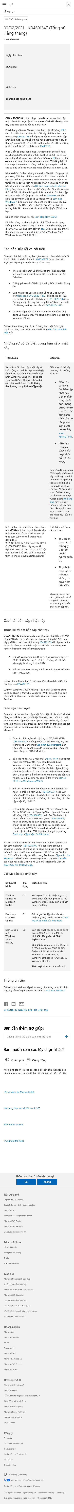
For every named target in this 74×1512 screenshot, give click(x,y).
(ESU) (63, 130)
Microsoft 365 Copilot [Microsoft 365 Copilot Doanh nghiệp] (13, 1364)
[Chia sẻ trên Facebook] (6, 1003)
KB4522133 (23, 136)
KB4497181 (46, 146)
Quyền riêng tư (29, 1492)
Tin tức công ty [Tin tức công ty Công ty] (10, 1449)
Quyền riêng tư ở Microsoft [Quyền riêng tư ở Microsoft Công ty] (15, 1454)
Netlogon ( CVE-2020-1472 (31, 295)
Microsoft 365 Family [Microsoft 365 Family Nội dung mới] (12, 1221)
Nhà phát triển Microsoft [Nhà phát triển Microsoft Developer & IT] (14, 1385)
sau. (43, 228)
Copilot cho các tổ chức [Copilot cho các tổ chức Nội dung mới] (13, 1199)
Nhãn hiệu (61, 1492)
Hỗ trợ (7, 12)
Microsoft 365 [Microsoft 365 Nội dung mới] (9, 1210)
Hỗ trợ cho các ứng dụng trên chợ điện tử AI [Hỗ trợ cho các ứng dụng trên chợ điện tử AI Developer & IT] (22, 1395)
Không (47, 1181)
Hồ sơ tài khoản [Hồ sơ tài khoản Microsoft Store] (10, 1247)
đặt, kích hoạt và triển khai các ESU (35, 187)
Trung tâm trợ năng (14, 1140)
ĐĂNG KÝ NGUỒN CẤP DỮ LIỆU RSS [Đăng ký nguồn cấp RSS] (27, 1009)
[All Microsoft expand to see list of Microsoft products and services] (4, 5)
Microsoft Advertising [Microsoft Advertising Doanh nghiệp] (13, 1358)
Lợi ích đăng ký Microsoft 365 (19, 1091)
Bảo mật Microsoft (13, 1124)
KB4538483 (35, 815)
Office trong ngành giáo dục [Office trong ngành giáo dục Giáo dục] (15, 1300)
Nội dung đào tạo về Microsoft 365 (22, 1108)
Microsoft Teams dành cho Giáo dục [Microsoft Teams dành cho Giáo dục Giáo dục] (18, 1289)
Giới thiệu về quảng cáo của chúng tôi (19, 1498)
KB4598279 (42, 259)
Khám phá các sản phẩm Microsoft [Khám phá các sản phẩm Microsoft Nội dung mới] (18, 1215)
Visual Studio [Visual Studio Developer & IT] (9, 1422)
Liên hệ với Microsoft (12, 1492)
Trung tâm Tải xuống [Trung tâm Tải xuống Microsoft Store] (12, 1252)
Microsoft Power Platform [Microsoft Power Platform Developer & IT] (14, 1412)
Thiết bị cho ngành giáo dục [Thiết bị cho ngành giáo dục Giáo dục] (15, 1284)
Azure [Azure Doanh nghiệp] (6, 1342)
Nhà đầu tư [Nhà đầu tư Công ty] (8, 1459)
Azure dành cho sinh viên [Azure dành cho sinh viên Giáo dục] (14, 1316)
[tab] (15, 1060)
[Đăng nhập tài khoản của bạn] (69, 5)
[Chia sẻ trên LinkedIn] (12, 1003)
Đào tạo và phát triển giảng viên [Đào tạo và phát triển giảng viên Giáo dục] (17, 1305)
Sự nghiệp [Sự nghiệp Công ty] (8, 1438)
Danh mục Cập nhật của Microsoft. (31, 834)
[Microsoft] (37, 3)
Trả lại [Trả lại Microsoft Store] (6, 1258)
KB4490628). (20, 741)
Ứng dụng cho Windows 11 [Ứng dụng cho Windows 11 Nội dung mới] (15, 1231)
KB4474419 (52, 758)
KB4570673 (49, 791)
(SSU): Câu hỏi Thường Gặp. (18, 864)
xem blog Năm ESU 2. (46, 216)
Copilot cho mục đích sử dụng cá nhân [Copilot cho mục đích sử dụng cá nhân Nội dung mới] (19, 1205)
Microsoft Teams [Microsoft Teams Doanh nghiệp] (11, 1369)
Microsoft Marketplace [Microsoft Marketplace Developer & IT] (13, 1406)
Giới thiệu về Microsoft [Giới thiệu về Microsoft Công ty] (13, 1443)
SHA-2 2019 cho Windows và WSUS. (39, 779)
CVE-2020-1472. (54, 305)
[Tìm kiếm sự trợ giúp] (12, 4)
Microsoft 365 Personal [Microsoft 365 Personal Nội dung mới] (13, 1226)
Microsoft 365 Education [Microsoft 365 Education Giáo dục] (14, 1295)
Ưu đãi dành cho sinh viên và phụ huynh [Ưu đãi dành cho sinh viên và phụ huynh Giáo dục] (20, 1311)
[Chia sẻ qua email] (20, 1003)
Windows (51, 195)
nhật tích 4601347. (55, 990)
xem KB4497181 (65, 434)
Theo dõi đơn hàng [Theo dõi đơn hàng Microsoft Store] (11, 1263)
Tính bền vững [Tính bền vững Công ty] (10, 1465)
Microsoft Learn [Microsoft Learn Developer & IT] (10, 1390)
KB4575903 (58, 818)
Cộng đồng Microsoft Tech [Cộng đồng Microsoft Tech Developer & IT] (15, 1401)
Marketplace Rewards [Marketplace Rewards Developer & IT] (13, 1417)
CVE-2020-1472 (57, 298)
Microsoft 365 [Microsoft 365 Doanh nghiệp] (9, 1353)
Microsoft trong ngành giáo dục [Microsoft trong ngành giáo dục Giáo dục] (17, 1279)
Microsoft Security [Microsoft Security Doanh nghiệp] (11, 1337)
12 (53, 158)
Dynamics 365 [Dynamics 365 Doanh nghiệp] (9, 1348)
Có (26, 1181)
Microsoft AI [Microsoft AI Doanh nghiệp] (9, 1332)
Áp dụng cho (12, 38)
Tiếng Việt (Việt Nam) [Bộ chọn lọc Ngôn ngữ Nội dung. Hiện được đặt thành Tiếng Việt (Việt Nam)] (18, 1474)
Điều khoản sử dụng (46, 1492)
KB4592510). (30, 845)
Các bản (62, 858)
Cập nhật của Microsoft (48, 744)
